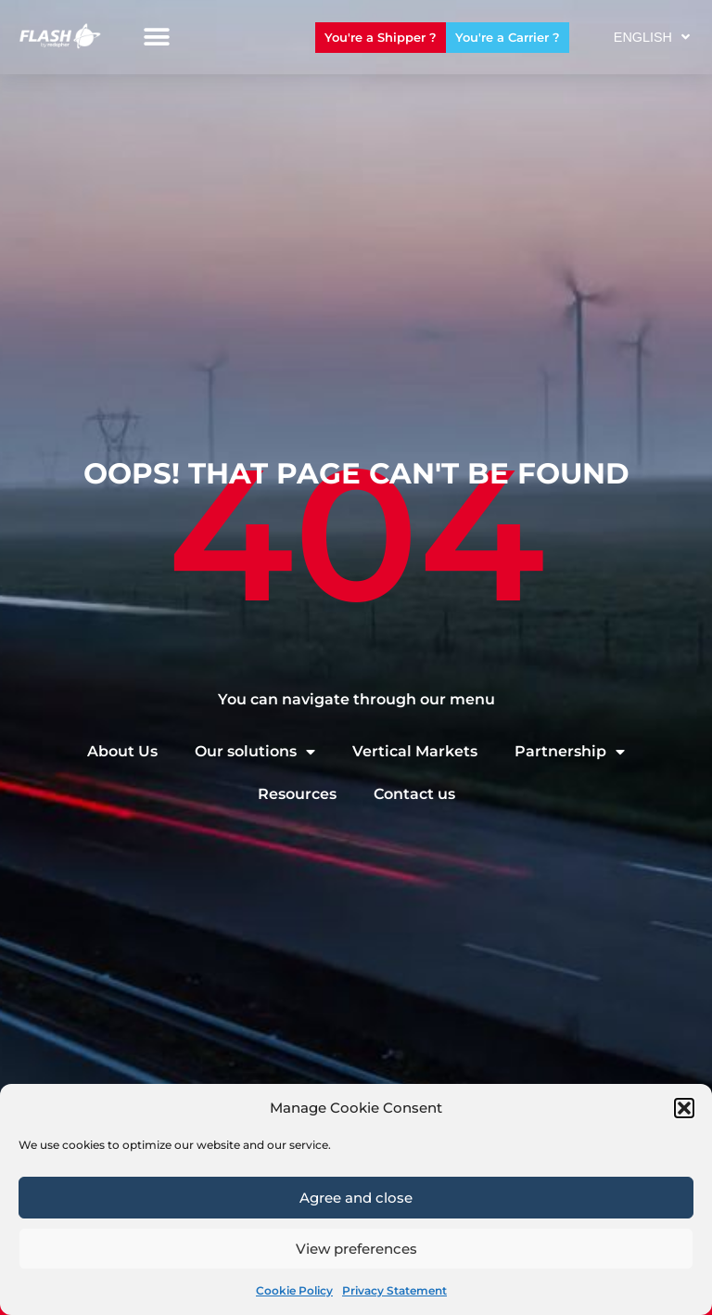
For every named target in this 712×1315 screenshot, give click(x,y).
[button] (684, 1108)
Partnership (570, 751)
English (652, 37)
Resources (297, 794)
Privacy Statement (394, 1290)
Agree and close (356, 1197)
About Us (122, 751)
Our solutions (255, 751)
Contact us (414, 794)
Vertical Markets (414, 751)
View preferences (356, 1248)
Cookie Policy (294, 1290)
